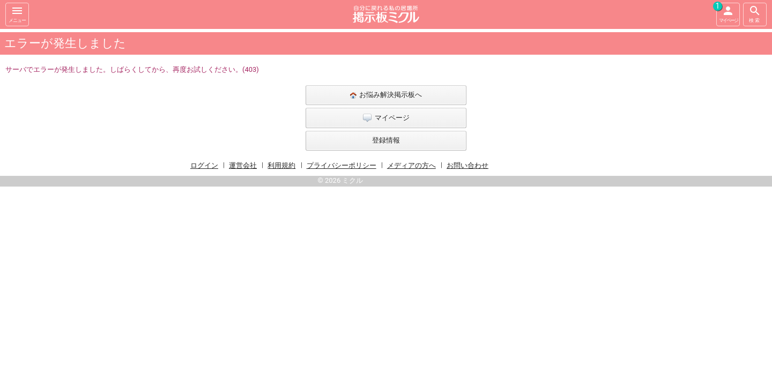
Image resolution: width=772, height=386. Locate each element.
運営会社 (243, 165)
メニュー (17, 13)
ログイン (204, 165)
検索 (754, 13)
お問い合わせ (467, 165)
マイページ (727, 13)
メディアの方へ (411, 165)
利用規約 (281, 165)
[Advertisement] (622, 190)
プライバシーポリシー (341, 165)
